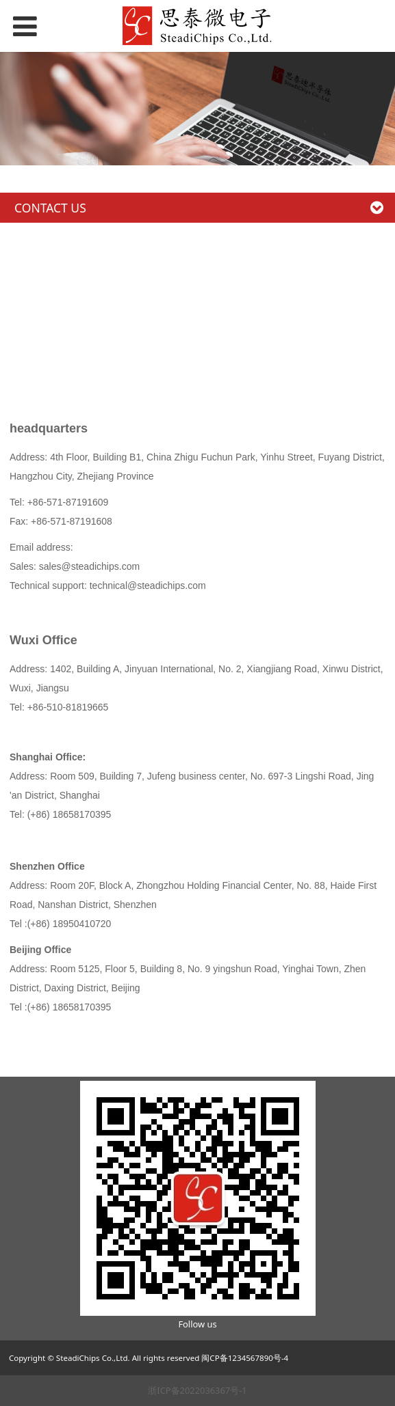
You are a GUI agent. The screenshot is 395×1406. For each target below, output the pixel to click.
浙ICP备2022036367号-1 (197, 1390)
